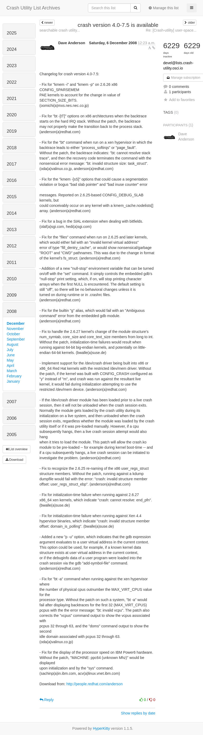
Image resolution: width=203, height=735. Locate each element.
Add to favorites (179, 100)
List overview (17, 449)
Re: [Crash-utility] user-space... (171, 30)
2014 (12, 213)
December (16, 323)
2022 (12, 82)
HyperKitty (101, 728)
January (13, 381)
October (13, 334)
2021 (12, 98)
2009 (12, 295)
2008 (12, 311)
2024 (12, 49)
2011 (12, 262)
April (10, 365)
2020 (12, 114)
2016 (12, 180)
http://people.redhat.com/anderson (94, 684)
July (10, 350)
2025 (12, 33)
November (15, 329)
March (12, 371)
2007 (12, 401)
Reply (47, 700)
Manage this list (163, 8)
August (12, 344)
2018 (12, 147)
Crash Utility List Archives (33, 8)
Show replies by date (138, 713)
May (10, 360)
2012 (12, 245)
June (11, 355)
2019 (12, 131)
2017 (12, 164)
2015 (12, 196)
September (16, 339)
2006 (12, 418)
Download (14, 460)
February (14, 376)
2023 (12, 65)
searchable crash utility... (60, 30)
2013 (12, 229)
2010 (12, 278)
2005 (12, 434)
